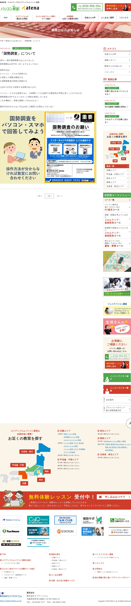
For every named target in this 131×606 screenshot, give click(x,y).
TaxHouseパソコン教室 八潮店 (115, 441)
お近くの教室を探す (71, 17)
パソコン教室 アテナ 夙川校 (74, 443)
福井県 (60, 465)
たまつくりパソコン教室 (72, 440)
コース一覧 (109, 200)
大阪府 (60, 434)
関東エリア (111, 182)
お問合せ (98, 569)
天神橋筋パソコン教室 (71, 437)
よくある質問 (56, 575)
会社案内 (110, 400)
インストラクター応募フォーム (108, 557)
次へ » (60, 196)
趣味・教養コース (10, 578)
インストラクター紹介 (119, 377)
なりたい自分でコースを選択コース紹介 (18, 569)
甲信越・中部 (114, 149)
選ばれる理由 (22, 17)
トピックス (123, 18)
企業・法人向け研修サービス (63, 581)
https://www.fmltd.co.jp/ (10, 601)
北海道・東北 (116, 143)
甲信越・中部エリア (115, 174)
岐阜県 (60, 468)
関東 (126, 152)
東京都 (100, 434)
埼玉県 (100, 441)
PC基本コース (9, 572)
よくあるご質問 (107, 18)
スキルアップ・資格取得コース (15, 575)
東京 (123, 159)
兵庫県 (60, 443)
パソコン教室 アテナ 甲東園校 (74, 449)
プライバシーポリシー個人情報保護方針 (115, 408)
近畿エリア (111, 170)
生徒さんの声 (90, 18)
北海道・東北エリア (115, 186)
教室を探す (55, 554)
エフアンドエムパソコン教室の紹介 (16, 560)
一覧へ (49, 196)
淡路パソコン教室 (70, 434)
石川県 (60, 462)
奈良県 (60, 455)
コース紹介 (46, 17)
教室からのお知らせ (13, 41)
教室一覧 (110, 166)
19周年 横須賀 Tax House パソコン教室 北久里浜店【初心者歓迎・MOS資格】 (118, 447)
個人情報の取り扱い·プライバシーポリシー (112, 578)
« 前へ (40, 196)
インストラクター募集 (119, 389)
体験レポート (110, 60)
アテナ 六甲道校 (69, 452)
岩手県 (100, 457)
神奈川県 (101, 444)
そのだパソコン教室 (71, 446)
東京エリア (111, 178)
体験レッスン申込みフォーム (107, 572)
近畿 (115, 161)
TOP (5, 18)
